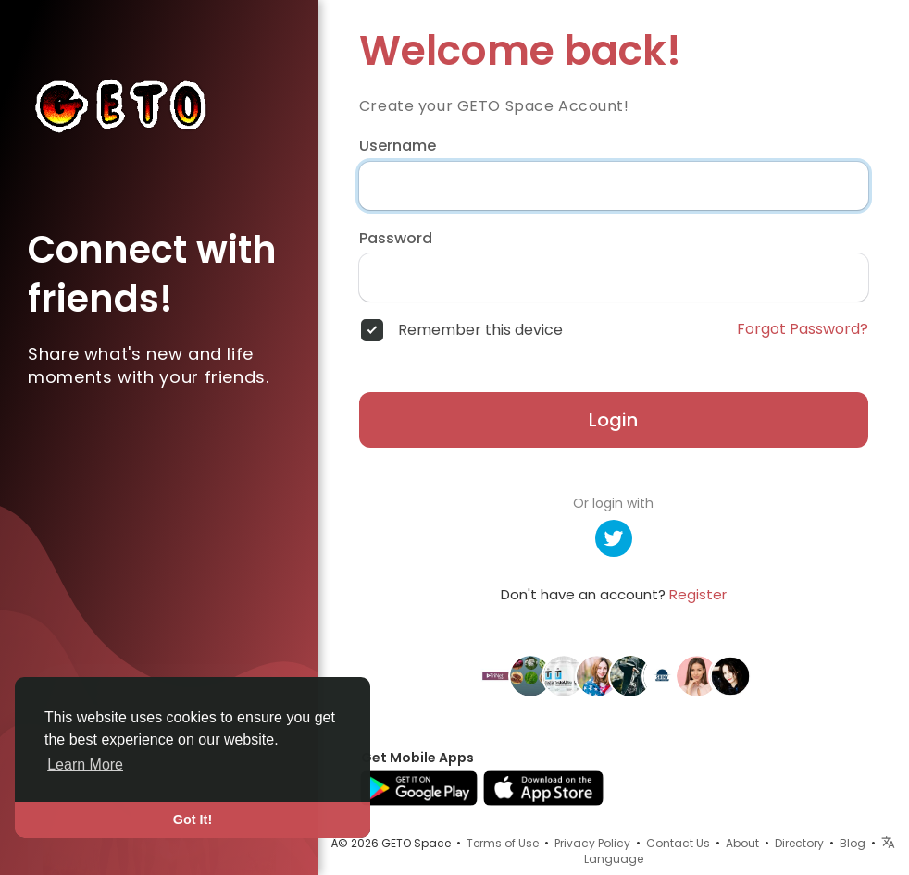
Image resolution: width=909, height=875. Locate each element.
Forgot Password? (802, 329)
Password (395, 238)
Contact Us (678, 843)
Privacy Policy (592, 843)
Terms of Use (503, 843)
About (742, 843)
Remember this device (480, 330)
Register (698, 594)
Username (397, 146)
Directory (799, 843)
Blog (852, 843)
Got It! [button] (192, 819)
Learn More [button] (85, 764)
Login (613, 420)
